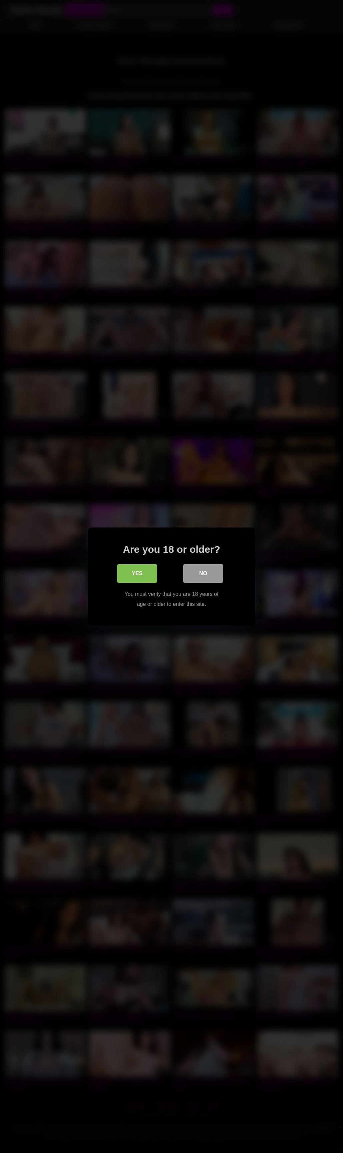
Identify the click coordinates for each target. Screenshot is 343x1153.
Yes (137, 573)
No (203, 573)
